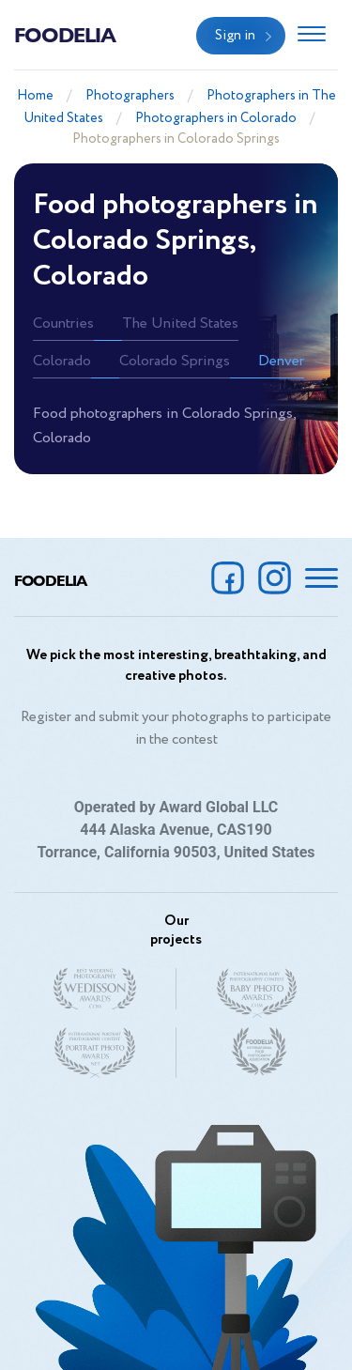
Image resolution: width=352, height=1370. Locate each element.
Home (35, 95)
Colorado (62, 361)
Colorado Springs (174, 361)
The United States (180, 323)
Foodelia (64, 34)
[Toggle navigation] (311, 35)
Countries (63, 323)
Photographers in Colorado (216, 118)
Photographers (130, 95)
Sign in (235, 35)
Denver (281, 361)
